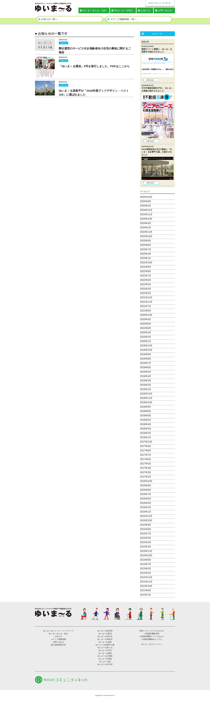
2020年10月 (146, 315)
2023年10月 (146, 236)
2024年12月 (146, 210)
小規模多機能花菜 (151, 633)
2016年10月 (146, 481)
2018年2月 (145, 433)
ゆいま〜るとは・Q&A (94, 10)
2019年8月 (145, 358)
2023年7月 (145, 249)
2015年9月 (145, 525)
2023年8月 (145, 245)
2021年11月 (146, 302)
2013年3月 (145, 573)
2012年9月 (145, 590)
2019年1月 (145, 389)
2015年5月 (145, 538)
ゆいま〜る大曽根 (105, 656)
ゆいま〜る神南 (105, 659)
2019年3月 (145, 380)
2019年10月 (146, 350)
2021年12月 (146, 297)
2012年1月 (145, 595)
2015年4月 (145, 542)
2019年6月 (145, 367)
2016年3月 (145, 507)
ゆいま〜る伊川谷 (105, 664)
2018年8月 (145, 411)
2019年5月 (145, 372)
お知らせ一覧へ (49, 19)
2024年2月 (145, 227)
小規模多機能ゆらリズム (151, 639)
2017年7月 (145, 455)
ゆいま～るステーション (151, 644)
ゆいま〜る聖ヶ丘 (105, 647)
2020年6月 (145, 328)
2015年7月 (145, 533)
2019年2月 (145, 385)
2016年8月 (145, 490)
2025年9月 (145, 201)
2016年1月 (145, 511)
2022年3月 (145, 289)
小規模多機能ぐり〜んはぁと (151, 636)
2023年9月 (145, 240)
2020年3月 (145, 332)
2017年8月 (145, 450)
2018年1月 (145, 437)
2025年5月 (145, 205)
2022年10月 (146, 262)
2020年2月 (145, 337)
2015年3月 (145, 546)
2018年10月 (146, 402)
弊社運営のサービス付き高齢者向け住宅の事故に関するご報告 (95, 50)
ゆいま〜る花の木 (105, 636)
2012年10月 (146, 586)
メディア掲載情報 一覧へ (123, 19)
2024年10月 (146, 219)
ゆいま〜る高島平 (105, 639)
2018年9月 (145, 407)
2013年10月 (146, 555)
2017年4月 (145, 468)
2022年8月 (145, 271)
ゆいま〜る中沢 (105, 650)
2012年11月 (146, 581)
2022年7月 (145, 275)
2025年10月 (146, 197)
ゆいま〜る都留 (105, 653)
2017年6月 (145, 459)
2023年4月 (145, 254)
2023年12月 (146, 232)
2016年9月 (145, 485)
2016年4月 (145, 503)
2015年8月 (145, 529)
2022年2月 (145, 293)
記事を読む (150, 80)
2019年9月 (145, 354)
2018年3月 (145, 428)
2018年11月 (146, 398)
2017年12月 (146, 442)
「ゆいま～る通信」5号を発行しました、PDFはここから (94, 66)
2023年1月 (145, 258)
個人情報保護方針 (58, 645)
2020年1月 (145, 341)
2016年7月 (145, 494)
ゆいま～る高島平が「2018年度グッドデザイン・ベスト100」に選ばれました (94, 92)
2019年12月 (146, 345)
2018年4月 (145, 424)
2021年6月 (145, 310)
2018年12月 (146, 393)
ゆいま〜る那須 (105, 633)
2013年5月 (145, 568)
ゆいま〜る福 (105, 661)
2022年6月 (145, 280)
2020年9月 (145, 319)
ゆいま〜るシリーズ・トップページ (58, 631)
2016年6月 (145, 498)
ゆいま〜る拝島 (105, 642)
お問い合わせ (165, 10)
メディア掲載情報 (58, 639)
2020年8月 (145, 323)
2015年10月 (146, 520)
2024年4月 (145, 223)
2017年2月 (145, 477)
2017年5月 (145, 463)
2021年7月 (145, 306)
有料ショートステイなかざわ (151, 631)
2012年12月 (146, 577)
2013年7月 (145, 564)
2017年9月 (145, 446)
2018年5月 (145, 420)
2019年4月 (145, 376)
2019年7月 (145, 363)
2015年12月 (146, 516)
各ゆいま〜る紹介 (123, 10)
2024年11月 (146, 214)
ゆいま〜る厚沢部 (105, 631)
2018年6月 (145, 415)
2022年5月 (145, 284)
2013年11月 (146, 551)
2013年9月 (145, 560)
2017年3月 (145, 472)
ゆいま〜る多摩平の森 (105, 645)
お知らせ (145, 10)
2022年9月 (145, 267)
